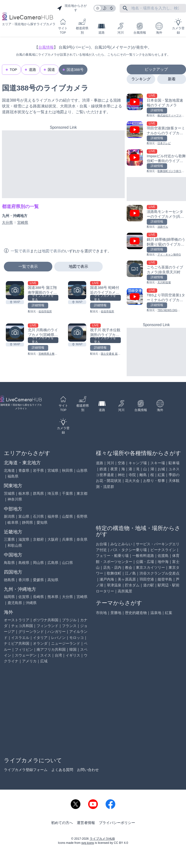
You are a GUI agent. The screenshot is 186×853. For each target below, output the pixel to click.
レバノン (58, 638)
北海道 (9, 470)
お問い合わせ (88, 770)
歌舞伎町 (114, 573)
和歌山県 (15, 545)
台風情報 (139, 28)
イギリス (73, 655)
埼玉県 (52, 493)
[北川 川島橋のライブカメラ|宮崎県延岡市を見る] (15, 332)
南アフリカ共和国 (51, 649)
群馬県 (38, 493)
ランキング (141, 79)
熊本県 (52, 597)
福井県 (52, 516)
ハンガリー (56, 631)
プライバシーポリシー (117, 823)
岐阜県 (13, 522)
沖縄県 (31, 603)
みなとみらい (121, 544)
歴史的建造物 (136, 613)
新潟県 (9, 516)
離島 (143, 475)
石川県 (38, 516)
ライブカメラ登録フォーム (25, 770)
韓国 (73, 649)
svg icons (87, 843)
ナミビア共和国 (16, 643)
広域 (43, 661)
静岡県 (27, 522)
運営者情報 (86, 823)
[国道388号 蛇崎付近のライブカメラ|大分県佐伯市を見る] (77, 290)
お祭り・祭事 (154, 481)
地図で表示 (78, 266)
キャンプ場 (138, 463)
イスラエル (20, 638)
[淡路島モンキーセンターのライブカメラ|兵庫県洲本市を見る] (156, 217)
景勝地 (115, 613)
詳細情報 (38, 305)
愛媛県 (38, 580)
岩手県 (38, 470)
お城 (161, 469)
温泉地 (155, 613)
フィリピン (24, 649)
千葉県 (67, 493)
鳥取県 (9, 563)
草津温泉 (114, 585)
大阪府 (52, 539)
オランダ (40, 643)
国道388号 (75, 69)
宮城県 (52, 470)
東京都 (82, 493)
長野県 (82, 516)
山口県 (67, 563)
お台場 (101, 544)
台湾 (58, 655)
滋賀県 (23, 539)
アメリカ (29, 661)
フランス (69, 626)
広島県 (52, 563)
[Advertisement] (63, 164)
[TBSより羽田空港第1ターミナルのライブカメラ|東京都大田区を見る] (156, 300)
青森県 (23, 470)
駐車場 (174, 463)
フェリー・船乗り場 (112, 556)
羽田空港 (147, 579)
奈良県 (82, 539)
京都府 (38, 539)
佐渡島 (163, 556)
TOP (13, 69)
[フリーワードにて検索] (125, 8)
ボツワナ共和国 (45, 620)
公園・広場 (145, 562)
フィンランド (47, 626)
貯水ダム (132, 585)
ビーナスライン (163, 550)
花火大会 (132, 481)
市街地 (101, 613)
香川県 (23, 580)
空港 (121, 463)
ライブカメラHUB (102, 838)
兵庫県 (67, 539)
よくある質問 (62, 770)
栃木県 (23, 493)
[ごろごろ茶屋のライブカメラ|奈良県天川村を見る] (156, 272)
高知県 (52, 580)
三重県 (9, 539)
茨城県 (9, 493)
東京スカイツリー (150, 567)
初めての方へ (62, 823)
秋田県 (67, 470)
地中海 (163, 562)
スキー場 (157, 463)
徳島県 (9, 580)
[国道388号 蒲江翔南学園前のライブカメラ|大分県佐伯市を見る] (15, 290)
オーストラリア (16, 620)
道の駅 (148, 585)
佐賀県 (23, 597)
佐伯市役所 (45, 311)
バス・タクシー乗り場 (128, 550)
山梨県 (67, 516)
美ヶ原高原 (127, 579)
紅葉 (161, 475)
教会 (128, 567)
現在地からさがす (72, 8)
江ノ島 (130, 573)
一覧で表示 (28, 266)
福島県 (13, 476)
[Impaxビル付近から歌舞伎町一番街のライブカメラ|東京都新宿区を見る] (156, 161)
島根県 (23, 563)
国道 (51, 69)
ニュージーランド (65, 643)
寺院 (132, 475)
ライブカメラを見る (43, 298)
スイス (45, 655)
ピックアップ (156, 69)
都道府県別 (82, 26)
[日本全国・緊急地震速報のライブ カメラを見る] (156, 106)
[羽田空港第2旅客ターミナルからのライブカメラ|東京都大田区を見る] (156, 133)
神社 (121, 475)
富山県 (23, 516)
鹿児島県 (15, 603)
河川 (120, 28)
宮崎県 (22, 222)
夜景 (114, 469)
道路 (101, 28)
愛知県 (42, 522)
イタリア (40, 638)
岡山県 (38, 563)
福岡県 (9, 597)
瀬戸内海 (107, 579)
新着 (172, 79)
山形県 (82, 470)
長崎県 (38, 597)
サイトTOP (63, 26)
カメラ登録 (178, 26)
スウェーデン (26, 655)
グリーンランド (31, 631)
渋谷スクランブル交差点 (159, 573)
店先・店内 (112, 567)
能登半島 (165, 579)
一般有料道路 (143, 556)
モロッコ (76, 638)
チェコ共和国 (22, 626)
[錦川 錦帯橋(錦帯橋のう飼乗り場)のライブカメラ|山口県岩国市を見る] (156, 245)
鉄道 (103, 469)
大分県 (7, 222)
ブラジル (69, 620)
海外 (159, 28)
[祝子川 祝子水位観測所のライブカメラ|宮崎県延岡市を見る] (77, 332)
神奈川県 (15, 499)
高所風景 (125, 591)
